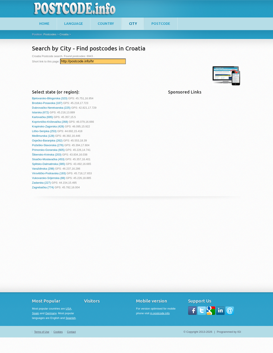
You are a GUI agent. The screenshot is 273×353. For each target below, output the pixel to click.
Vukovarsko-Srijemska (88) (48, 178)
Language (73, 24)
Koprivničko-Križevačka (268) (50, 121)
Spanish (71, 318)
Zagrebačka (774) (43, 187)
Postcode (160, 24)
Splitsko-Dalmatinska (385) (48, 164)
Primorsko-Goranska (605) (48, 149)
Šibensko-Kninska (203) (46, 154)
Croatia (64, 34)
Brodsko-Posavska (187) (47, 103)
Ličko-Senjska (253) (44, 131)
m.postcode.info (160, 313)
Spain (35, 313)
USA (68, 308)
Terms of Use (41, 331)
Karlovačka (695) (42, 117)
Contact (71, 331)
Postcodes (49, 34)
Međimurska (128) (43, 135)
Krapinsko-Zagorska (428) (48, 126)
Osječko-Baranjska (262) (47, 140)
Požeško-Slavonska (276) (48, 145)
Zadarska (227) (41, 182)
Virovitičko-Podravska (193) (49, 173)
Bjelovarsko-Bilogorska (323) (49, 98)
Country (106, 24)
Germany (51, 313)
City (133, 24)
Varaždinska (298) (43, 168)
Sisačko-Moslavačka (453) (48, 159)
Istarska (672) (40, 112)
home (44, 24)
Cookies (58, 331)
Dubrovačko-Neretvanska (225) (51, 107)
